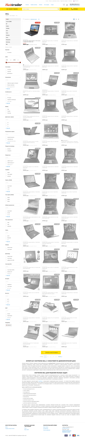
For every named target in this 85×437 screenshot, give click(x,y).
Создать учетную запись (9, 428)
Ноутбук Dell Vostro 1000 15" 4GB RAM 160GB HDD (69, 92)
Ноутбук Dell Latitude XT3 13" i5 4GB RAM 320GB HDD (50, 318)
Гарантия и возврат (64, 0)
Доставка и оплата (56, 0)
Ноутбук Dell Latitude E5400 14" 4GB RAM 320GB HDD (31, 243)
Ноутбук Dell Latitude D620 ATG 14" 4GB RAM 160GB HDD (50, 218)
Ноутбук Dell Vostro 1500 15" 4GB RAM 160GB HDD (69, 192)
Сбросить (8, 325)
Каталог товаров (13, 9)
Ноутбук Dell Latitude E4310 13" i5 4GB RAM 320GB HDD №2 (69, 318)
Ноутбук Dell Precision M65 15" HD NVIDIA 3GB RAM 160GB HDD (50, 243)
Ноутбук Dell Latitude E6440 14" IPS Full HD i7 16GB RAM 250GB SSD (31, 41)
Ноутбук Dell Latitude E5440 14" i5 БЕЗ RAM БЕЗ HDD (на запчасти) (30, 142)
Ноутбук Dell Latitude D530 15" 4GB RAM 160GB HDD (69, 293)
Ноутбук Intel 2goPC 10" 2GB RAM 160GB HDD (31, 92)
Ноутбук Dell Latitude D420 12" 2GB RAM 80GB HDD (69, 117)
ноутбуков (40, 381)
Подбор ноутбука (34, 4)
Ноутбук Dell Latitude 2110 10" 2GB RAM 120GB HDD (31, 293)
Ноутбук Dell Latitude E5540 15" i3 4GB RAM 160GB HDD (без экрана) (50, 293)
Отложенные (45, 428)
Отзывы (50, 0)
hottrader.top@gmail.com (66, 430)
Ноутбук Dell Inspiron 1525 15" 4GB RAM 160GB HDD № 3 (69, 218)
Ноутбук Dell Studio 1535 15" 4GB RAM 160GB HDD (50, 344)
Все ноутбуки (12, 15)
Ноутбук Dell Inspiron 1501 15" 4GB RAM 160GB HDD (50, 142)
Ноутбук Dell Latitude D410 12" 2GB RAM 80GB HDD (50, 66)
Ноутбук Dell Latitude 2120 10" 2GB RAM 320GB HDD (50, 117)
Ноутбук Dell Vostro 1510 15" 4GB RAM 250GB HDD (50, 192)
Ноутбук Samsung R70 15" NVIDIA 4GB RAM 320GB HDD (31, 344)
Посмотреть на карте (66, 431)
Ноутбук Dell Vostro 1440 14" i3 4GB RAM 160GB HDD (50, 268)
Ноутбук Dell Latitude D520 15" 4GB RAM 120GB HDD (50, 167)
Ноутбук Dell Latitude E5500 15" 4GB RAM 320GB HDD (31, 318)
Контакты (70, 0)
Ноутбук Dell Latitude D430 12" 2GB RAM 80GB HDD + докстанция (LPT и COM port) (69, 142)
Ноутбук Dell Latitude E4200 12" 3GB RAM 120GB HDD (50, 92)
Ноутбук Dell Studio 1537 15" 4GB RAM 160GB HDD (69, 344)
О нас (47, 0)
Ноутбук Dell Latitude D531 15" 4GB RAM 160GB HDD (69, 167)
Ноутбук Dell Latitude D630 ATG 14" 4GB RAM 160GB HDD (69, 268)
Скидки (52, 4)
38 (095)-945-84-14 (74, 4)
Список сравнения (46, 430)
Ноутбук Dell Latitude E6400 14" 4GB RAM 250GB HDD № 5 (31, 192)
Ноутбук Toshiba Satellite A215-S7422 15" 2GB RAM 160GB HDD (31, 117)
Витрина (27, 4)
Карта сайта (26, 429)
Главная (7, 15)
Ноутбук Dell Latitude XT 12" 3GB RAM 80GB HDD (30, 167)
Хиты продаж (46, 4)
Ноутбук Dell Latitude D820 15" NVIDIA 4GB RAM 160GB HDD (31, 268)
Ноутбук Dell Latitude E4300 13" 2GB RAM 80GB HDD (69, 243)
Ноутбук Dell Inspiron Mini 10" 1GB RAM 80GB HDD (50, 41)
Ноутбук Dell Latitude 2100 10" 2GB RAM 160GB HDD (69, 66)
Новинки (40, 4)
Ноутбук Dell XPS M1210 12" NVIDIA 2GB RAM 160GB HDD (31, 66)
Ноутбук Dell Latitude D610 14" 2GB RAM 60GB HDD (69, 41)
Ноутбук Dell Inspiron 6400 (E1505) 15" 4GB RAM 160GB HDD (31, 218)
